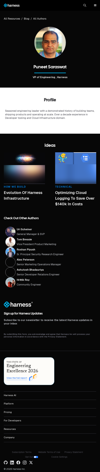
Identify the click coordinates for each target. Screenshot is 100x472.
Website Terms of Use (49, 452)
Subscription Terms (21, 452)
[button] (85, 5)
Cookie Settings (59, 457)
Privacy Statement (73, 452)
